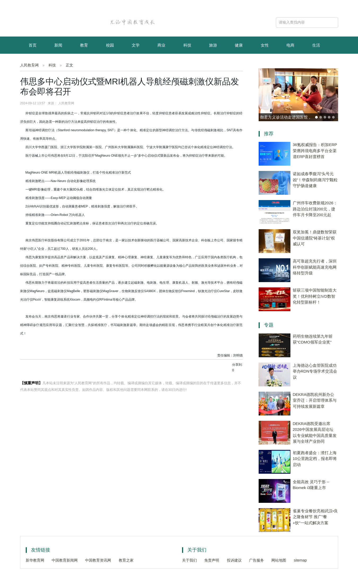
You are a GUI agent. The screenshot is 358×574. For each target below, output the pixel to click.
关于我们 (189, 560)
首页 (33, 45)
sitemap (300, 560)
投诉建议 (234, 560)
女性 (265, 45)
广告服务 (256, 560)
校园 (110, 45)
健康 (239, 45)
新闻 (58, 45)
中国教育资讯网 (98, 560)
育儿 (33, 63)
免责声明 (211, 560)
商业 (161, 45)
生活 (316, 45)
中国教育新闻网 (65, 560)
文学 (136, 45)
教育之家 (126, 560)
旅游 (213, 45)
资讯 (58, 63)
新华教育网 (35, 560)
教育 (84, 45)
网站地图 (278, 560)
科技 (187, 45)
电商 (290, 45)
